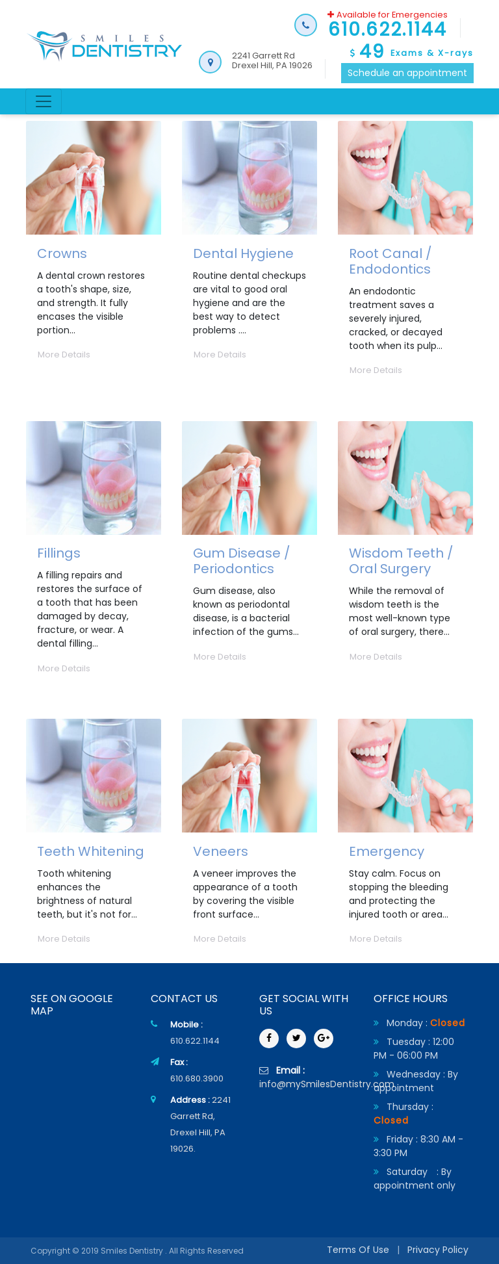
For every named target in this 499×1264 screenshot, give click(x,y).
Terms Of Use (358, 1249)
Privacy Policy (437, 1249)
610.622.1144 (195, 1041)
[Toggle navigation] (43, 101)
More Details (64, 354)
